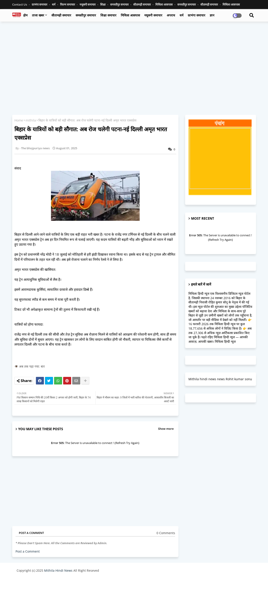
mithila (30, 120)
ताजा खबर (38, 15)
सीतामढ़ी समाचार (142, 4)
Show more (166, 429)
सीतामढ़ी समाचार (61, 15)
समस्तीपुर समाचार (119, 4)
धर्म (54, 4)
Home (18, 120)
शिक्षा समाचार (108, 15)
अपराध (171, 15)
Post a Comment (28, 551)
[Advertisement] (134, 57)
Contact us (20, 4)
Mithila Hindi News (58, 570)
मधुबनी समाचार (88, 4)
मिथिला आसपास (164, 4)
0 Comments (165, 533)
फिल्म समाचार (68, 4)
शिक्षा (103, 4)
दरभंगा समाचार (40, 4)
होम (25, 15)
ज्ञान (212, 15)
